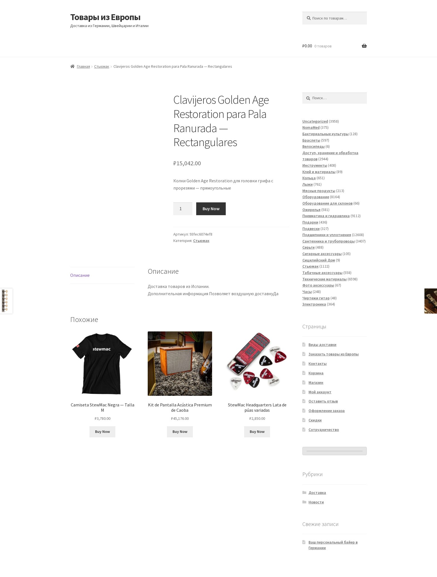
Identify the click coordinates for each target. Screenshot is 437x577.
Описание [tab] (80, 275)
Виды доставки (322, 344)
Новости (316, 502)
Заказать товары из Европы (334, 354)
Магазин (316, 382)
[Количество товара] (182, 208)
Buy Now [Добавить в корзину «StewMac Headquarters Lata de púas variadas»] (257, 431)
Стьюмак (101, 66)
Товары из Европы (105, 17)
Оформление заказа (327, 410)
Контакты (318, 363)
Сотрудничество (324, 429)
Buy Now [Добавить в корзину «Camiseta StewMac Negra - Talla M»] (102, 431)
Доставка (317, 492)
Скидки (315, 420)
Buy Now (211, 208)
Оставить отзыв (323, 401)
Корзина (316, 372)
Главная (83, 66)
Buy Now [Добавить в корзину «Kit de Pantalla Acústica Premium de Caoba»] (180, 431)
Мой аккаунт (320, 391)
